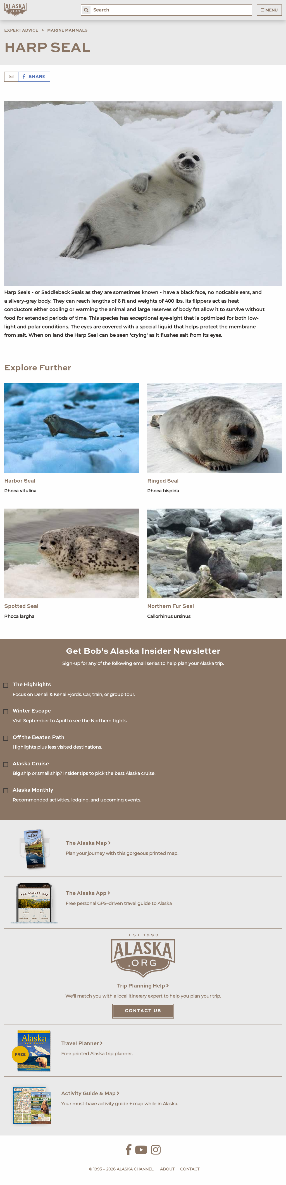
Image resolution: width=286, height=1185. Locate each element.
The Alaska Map (88, 843)
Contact (189, 1169)
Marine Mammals (67, 30)
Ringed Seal (163, 481)
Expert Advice (21, 30)
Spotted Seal (21, 606)
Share (34, 77)
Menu (269, 10)
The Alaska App (88, 893)
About (167, 1169)
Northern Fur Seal (170, 606)
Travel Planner (82, 1043)
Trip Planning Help (143, 986)
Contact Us (143, 1011)
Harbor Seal (19, 481)
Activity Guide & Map (90, 1093)
